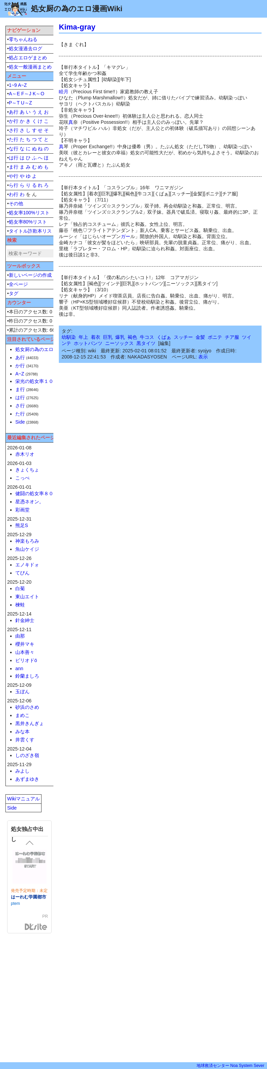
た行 (13, 139)
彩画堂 (22, 509)
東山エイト (27, 596)
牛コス (147, 337)
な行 (13, 148)
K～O (38, 93)
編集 (164, 343)
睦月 (63, 91)
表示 (203, 356)
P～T (14, 102)
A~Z (22, 85)
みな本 (22, 731)
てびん (22, 573)
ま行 (13, 167)
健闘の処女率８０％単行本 (43, 493)
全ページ (18, 284)
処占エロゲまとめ (28, 57)
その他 (16, 203)
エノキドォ (27, 564)
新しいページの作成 (30, 275)
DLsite (36, 927)
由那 (20, 636)
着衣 (95, 337)
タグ (13, 293)
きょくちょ (27, 469)
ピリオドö (26, 660)
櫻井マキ (24, 644)
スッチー (183, 337)
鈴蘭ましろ (27, 676)
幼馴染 (69, 337)
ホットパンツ (88, 343)
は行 (13, 157)
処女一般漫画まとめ (30, 67)
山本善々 (24, 652)
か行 (13, 121)
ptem (15, 903)
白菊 (20, 588)
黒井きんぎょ (29, 723)
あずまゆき (27, 779)
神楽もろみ (27, 541)
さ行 (13, 130)
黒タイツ (145, 343)
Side (20, 422)
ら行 (13, 185)
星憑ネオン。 (29, 501)
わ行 (13, 194)
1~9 (13, 85)
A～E (14, 93)
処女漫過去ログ (25, 48)
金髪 (200, 337)
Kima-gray (77, 27)
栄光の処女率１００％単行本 (46, 381)
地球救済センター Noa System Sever (230, 1065)
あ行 (13, 112)
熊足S (21, 525)
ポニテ (215, 337)
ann (19, 668)
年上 (83, 337)
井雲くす (24, 739)
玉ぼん (22, 691)
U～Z (26, 102)
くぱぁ (164, 337)
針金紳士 (24, 620)
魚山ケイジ (27, 549)
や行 (13, 176)
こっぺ (22, 478)
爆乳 (120, 337)
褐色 (132, 337)
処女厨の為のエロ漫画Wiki (43, 349)
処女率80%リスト (28, 222)
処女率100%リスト (29, 212)
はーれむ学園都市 (28, 896)
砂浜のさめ (27, 707)
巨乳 (108, 337)
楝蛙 (20, 604)
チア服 (232, 337)
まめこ (22, 715)
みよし (22, 771)
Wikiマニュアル (23, 798)
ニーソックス (119, 343)
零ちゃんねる (23, 39)
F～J (26, 93)
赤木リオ (24, 454)
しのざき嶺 (27, 755)
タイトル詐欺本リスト (32, 231)
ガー (125, 236)
